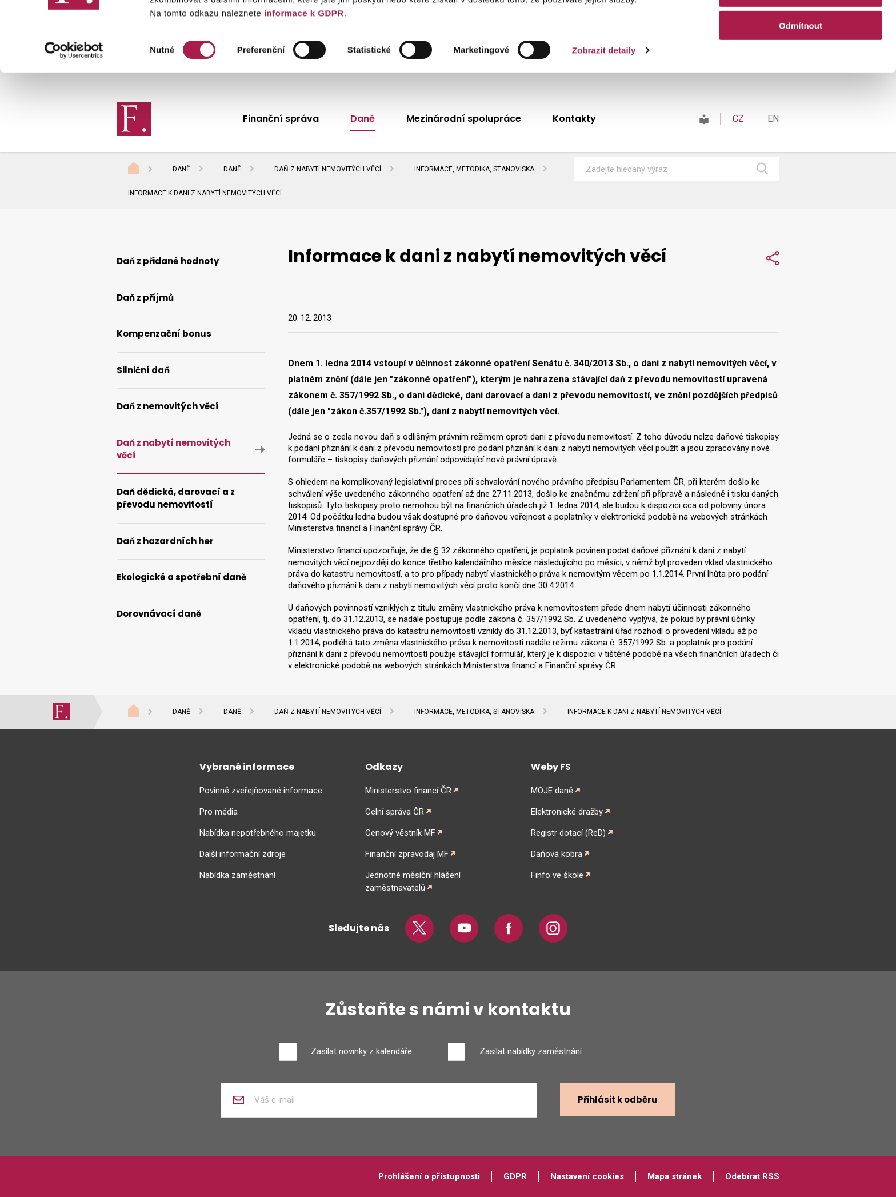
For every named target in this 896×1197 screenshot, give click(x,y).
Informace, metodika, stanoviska (474, 169)
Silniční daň (143, 370)
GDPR (515, 1176)
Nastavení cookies (587, 1176)
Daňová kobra (556, 854)
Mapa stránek (674, 1176)
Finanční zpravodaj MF (407, 854)
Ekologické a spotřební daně (181, 577)
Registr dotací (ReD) (568, 833)
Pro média (218, 812)
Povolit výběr (800, 62)
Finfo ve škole (557, 875)
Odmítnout (800, 95)
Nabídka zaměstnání (237, 875)
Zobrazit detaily (604, 120)
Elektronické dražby (567, 812)
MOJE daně (552, 790)
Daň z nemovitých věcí (168, 406)
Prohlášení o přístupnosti (429, 1176)
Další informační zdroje (242, 854)
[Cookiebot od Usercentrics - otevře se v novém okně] (74, 120)
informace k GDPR (302, 82)
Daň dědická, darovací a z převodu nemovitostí (176, 498)
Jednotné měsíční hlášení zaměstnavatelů (413, 881)
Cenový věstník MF (400, 833)
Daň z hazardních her (165, 541)
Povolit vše (800, 28)
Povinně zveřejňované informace (260, 790)
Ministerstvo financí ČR (408, 790)
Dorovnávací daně (159, 614)
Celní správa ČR (394, 812)
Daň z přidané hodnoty (168, 261)
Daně (181, 169)
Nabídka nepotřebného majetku (257, 833)
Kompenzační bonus (164, 334)
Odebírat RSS (752, 1176)
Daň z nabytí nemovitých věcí (327, 169)
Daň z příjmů (145, 298)
